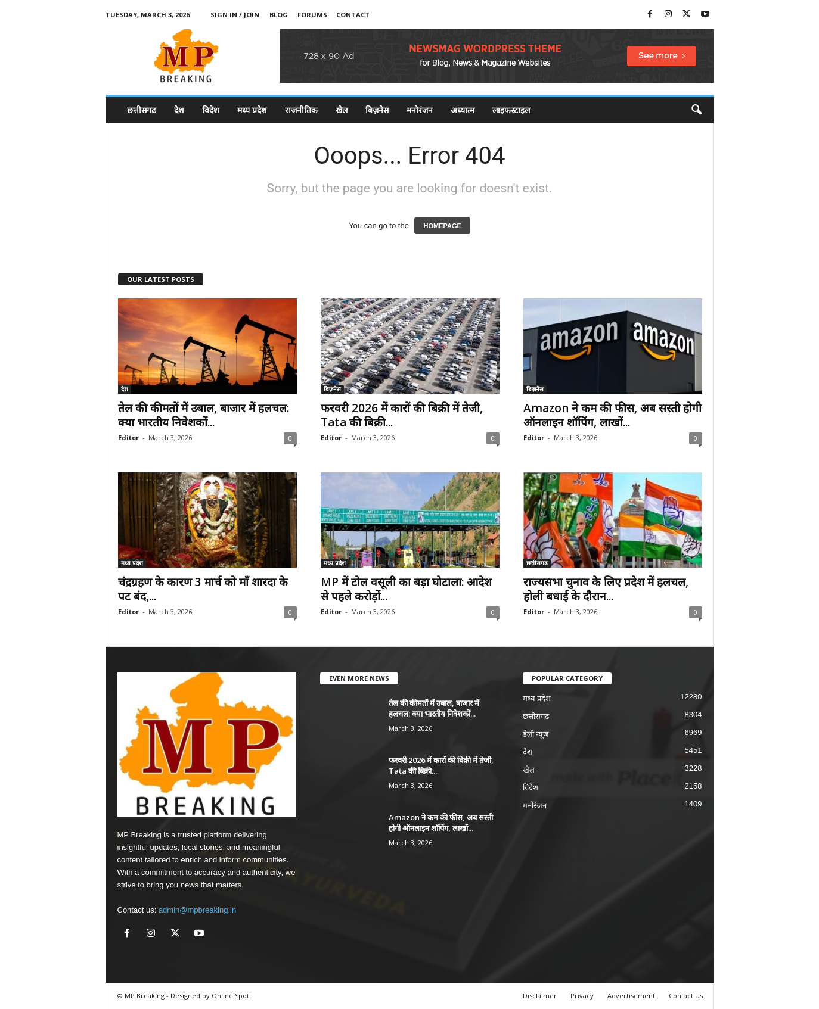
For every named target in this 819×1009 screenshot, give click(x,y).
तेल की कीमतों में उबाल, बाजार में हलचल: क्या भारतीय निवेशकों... (203, 415)
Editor (128, 437)
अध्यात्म (462, 110)
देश (179, 110)
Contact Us (686, 995)
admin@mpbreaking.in (197, 909)
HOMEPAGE (442, 225)
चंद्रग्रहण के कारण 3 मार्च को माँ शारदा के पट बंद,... (203, 589)
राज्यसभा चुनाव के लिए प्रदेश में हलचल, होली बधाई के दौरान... (605, 589)
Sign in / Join (234, 14)
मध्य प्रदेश (252, 110)
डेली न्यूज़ (536, 734)
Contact (353, 14)
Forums (312, 14)
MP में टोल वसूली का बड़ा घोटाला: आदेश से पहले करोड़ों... (406, 589)
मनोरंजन (420, 110)
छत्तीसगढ (141, 110)
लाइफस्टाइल (511, 110)
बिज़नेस (377, 110)
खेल (342, 110)
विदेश (210, 110)
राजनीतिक (301, 110)
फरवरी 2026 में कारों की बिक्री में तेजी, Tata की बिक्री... (402, 415)
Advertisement (631, 995)
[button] (696, 110)
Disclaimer (540, 995)
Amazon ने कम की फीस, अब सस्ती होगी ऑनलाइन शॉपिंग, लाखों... (612, 415)
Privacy (582, 995)
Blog (278, 14)
